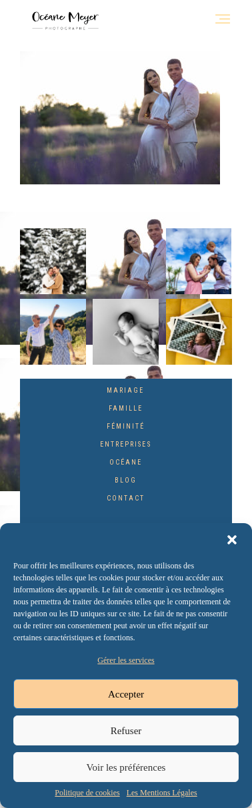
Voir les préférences (126, 767)
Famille (126, 408)
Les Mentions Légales (162, 793)
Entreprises (125, 444)
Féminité (126, 426)
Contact (126, 498)
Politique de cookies (87, 793)
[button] (232, 539)
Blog (126, 480)
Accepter (126, 694)
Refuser (126, 730)
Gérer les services (125, 660)
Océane (125, 462)
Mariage (125, 390)
